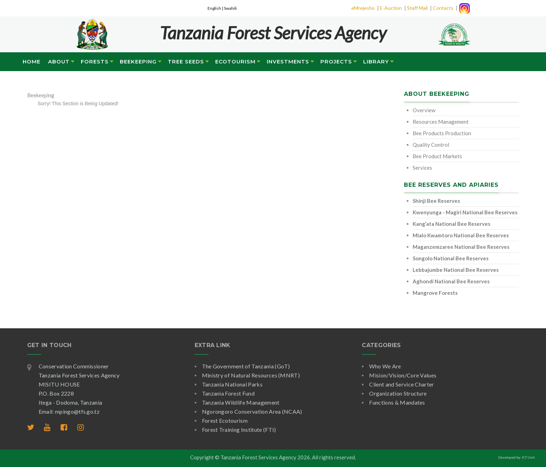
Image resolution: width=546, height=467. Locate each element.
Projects (336, 61)
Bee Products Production (442, 133)
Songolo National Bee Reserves (451, 258)
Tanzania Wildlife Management (241, 402)
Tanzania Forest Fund (228, 393)
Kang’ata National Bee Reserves (451, 224)
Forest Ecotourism (225, 420)
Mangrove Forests (435, 293)
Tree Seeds (186, 61)
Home (31, 61)
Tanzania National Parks (232, 384)
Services (422, 167)
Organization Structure (398, 393)
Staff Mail (417, 8)
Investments (288, 61)
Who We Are (385, 366)
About (59, 61)
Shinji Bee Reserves (436, 201)
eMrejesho (363, 8)
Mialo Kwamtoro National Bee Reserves (461, 235)
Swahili (230, 8)
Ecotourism (235, 61)
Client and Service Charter (401, 384)
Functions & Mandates (397, 402)
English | (216, 8)
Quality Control (431, 144)
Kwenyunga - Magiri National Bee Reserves (465, 212)
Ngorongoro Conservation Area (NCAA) (252, 411)
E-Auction (391, 8)
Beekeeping (138, 61)
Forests (95, 61)
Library (376, 61)
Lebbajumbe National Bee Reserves (456, 270)
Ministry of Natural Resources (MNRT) (251, 375)
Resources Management (441, 121)
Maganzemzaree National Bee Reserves (461, 247)
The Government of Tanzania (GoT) (246, 366)
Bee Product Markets (437, 156)
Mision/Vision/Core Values (402, 375)
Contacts (443, 8)
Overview (424, 110)
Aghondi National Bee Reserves (451, 281)
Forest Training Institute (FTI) (239, 429)
